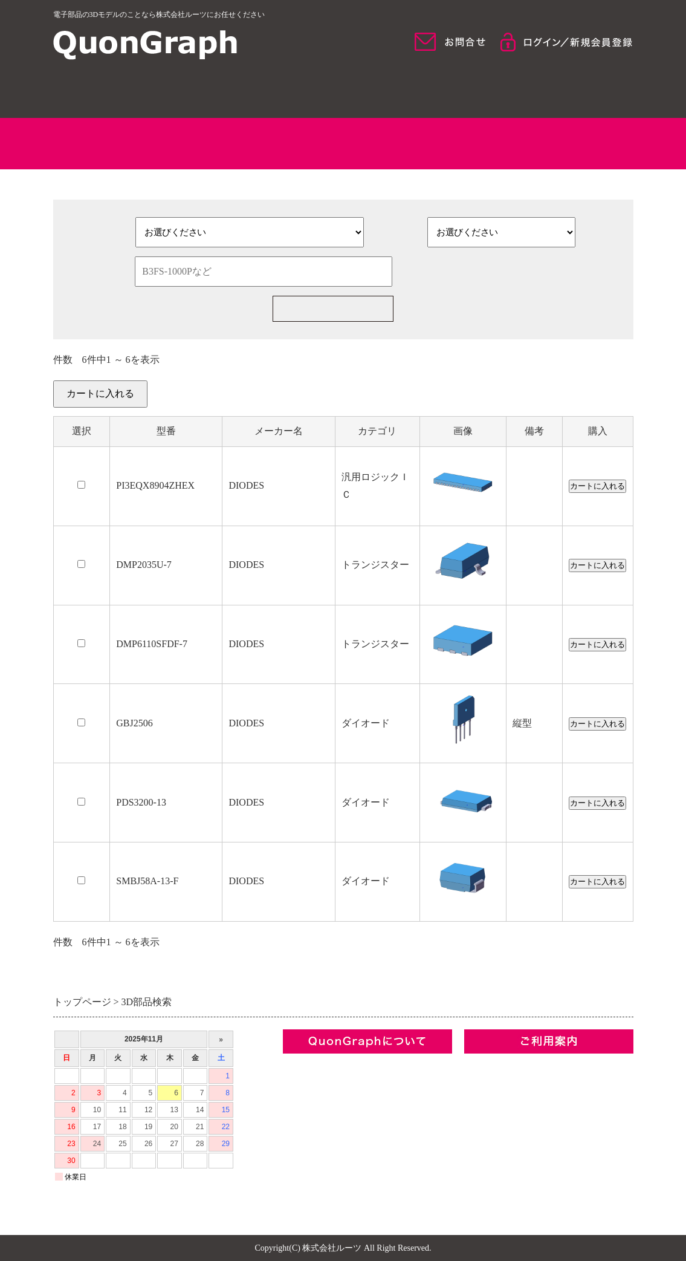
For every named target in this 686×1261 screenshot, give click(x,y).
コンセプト (307, 1085)
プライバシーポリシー (331, 1126)
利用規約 (302, 1106)
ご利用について (563, 90)
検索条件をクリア (488, 272)
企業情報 (302, 1065)
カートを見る (604, 401)
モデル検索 (416, 90)
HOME (123, 90)
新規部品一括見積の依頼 (506, 308)
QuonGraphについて (269, 90)
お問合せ (302, 1147)
